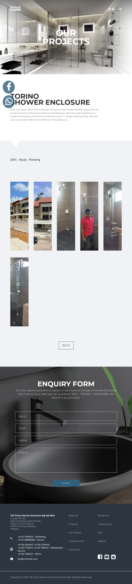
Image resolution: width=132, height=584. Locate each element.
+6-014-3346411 (41, 544)
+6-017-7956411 (41, 547)
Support (102, 541)
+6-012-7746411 (25, 547)
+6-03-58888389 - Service (31, 540)
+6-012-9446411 (25, 544)
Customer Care (76, 541)
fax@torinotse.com (28, 559)
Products (73, 524)
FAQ (100, 532)
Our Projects (75, 532)
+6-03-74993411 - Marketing (32, 536)
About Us (73, 515)
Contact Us (74, 549)
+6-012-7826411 (25, 554)
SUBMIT (66, 483)
